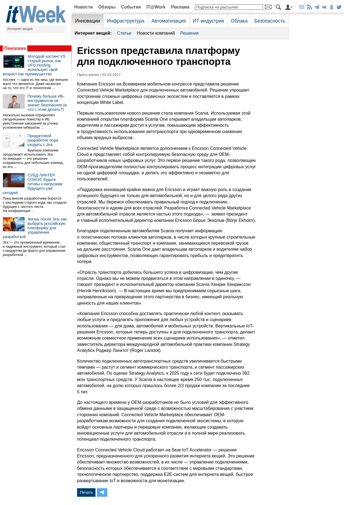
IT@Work (156, 7)
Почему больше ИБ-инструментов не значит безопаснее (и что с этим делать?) (47, 103)
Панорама (15, 48)
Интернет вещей (20, 29)
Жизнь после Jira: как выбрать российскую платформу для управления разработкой (35, 228)
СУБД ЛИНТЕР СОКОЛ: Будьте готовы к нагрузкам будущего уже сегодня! (32, 184)
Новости (83, 7)
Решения (189, 33)
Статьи (124, 33)
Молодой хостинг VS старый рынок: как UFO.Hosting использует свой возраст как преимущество (34, 65)
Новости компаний (156, 33)
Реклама (180, 7)
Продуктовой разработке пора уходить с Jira (43, 140)
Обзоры (107, 7)
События (131, 7)
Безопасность (269, 21)
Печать (86, 492)
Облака (239, 21)
